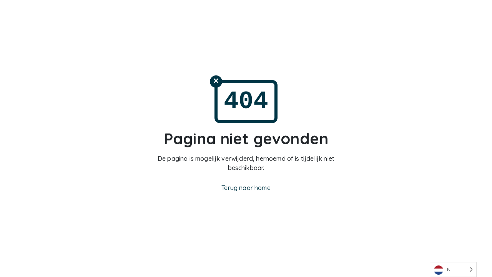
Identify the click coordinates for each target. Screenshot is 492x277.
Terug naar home (245, 188)
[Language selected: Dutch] (453, 269)
